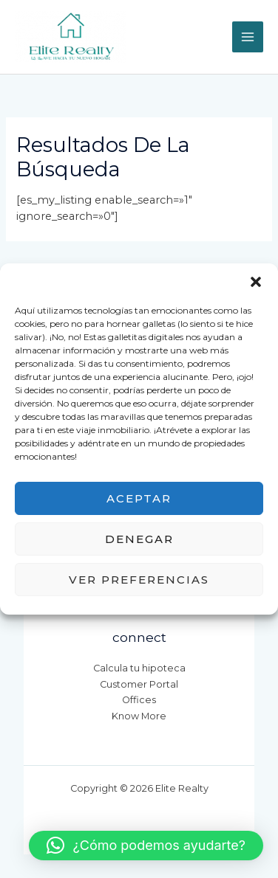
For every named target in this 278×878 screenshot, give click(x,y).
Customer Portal (139, 684)
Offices (139, 699)
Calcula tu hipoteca (139, 668)
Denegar (139, 539)
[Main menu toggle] (247, 36)
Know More (139, 716)
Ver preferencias (139, 580)
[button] (255, 281)
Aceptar (139, 498)
